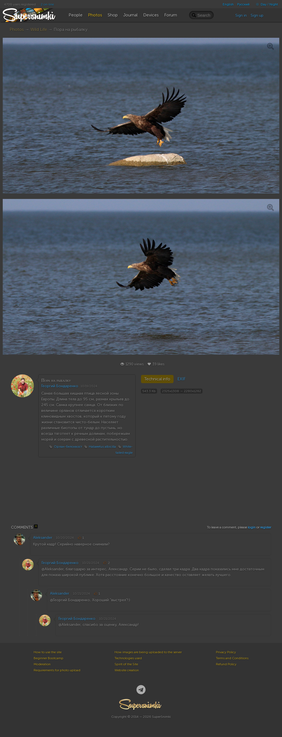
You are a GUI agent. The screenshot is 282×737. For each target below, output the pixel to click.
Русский (243, 4)
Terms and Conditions (232, 658)
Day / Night (265, 4)
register (265, 527)
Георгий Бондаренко (59, 386)
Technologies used (128, 658)
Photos (17, 29)
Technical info (157, 379)
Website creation (126, 670)
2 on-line (47, 4)
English (228, 4)
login (251, 527)
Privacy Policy (226, 652)
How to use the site (47, 652)
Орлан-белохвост (68, 447)
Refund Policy (226, 664)
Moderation (42, 664)
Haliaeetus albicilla (102, 447)
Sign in (241, 15)
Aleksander (42, 537)
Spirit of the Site (126, 664)
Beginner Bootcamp (48, 658)
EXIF (181, 379)
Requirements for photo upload (57, 670)
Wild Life (38, 29)
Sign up (257, 15)
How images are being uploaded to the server (148, 652)
